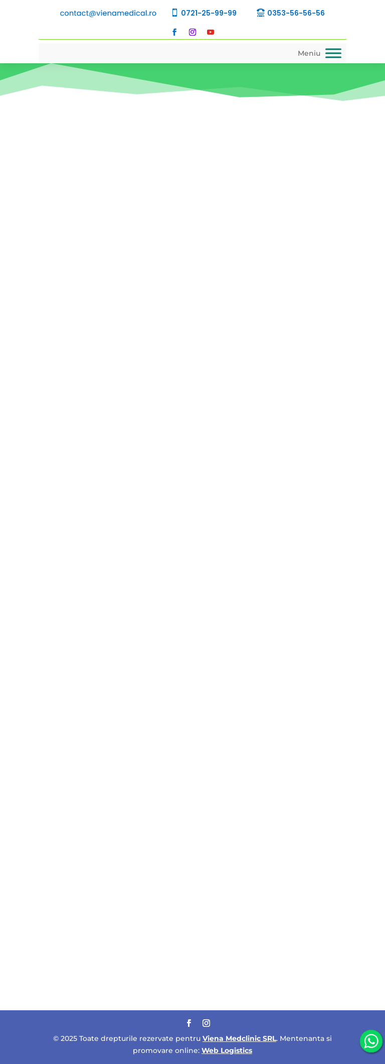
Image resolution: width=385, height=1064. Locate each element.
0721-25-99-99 (209, 13)
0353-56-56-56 (296, 13)
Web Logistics (227, 1050)
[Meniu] (333, 53)
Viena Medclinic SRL (239, 1038)
